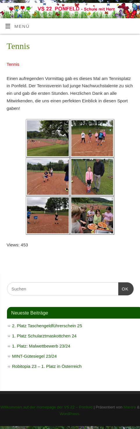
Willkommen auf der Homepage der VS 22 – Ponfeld (46, 407)
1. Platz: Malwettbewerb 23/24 (41, 345)
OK (123, 288)
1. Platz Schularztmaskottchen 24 (44, 335)
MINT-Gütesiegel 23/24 (34, 356)
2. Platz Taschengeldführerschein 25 (47, 325)
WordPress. (70, 414)
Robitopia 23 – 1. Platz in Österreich (47, 366)
